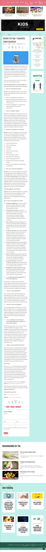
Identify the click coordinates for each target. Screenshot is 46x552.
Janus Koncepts (33, 550)
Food (36, 547)
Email (17, 421)
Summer (14, 547)
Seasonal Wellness (8, 523)
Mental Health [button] (31, 3)
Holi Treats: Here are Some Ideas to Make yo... (23, 15)
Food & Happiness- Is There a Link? (37, 503)
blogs (18, 326)
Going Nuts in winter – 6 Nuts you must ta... (9, 15)
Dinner (21, 463)
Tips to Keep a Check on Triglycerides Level (37, 15)
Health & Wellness (37, 523)
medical (23, 339)
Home (8, 2)
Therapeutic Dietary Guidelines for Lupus (23, 504)
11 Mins (21, 43)
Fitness (38, 547)
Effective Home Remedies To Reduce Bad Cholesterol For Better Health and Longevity (8, 505)
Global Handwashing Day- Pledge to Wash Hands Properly (37, 528)
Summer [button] (12, 2)
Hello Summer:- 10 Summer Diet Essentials (8, 527)
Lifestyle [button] (36, 2)
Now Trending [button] (27, 3)
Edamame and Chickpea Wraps (27, 462)
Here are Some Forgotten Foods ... (28, 452)
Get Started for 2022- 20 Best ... (28, 472)
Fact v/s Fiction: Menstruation (37, 64)
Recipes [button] (17, 2)
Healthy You (37, 500)
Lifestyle (30, 547)
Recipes (17, 547)
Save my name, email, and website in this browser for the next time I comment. (15, 428)
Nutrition (22, 453)
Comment (5, 413)
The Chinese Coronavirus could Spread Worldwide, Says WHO (23, 531)
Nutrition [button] (22, 2)
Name (5, 421)
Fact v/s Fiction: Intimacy (37, 55)
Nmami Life (10, 366)
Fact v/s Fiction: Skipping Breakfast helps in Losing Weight (37, 50)
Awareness (22, 473)
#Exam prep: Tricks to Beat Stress (37, 60)
